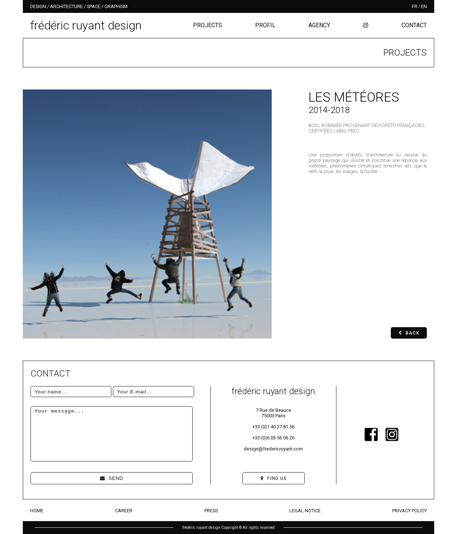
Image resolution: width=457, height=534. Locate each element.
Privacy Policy (409, 510)
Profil (265, 25)
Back (409, 333)
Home (36, 510)
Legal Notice (305, 510)
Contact (414, 25)
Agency (319, 25)
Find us (273, 478)
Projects (207, 25)
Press (211, 510)
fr (414, 6)
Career (123, 510)
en (424, 6)
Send (112, 478)
